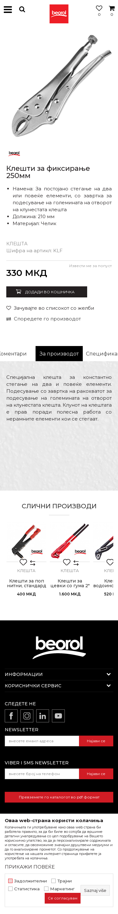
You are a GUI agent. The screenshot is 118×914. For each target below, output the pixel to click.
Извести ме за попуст (90, 265)
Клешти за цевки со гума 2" (70, 583)
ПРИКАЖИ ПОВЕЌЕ (30, 867)
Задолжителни (30, 881)
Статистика (27, 889)
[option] (59, 86)
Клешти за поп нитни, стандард (26, 583)
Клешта (16, 244)
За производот (59, 354)
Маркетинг (62, 889)
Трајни (64, 881)
